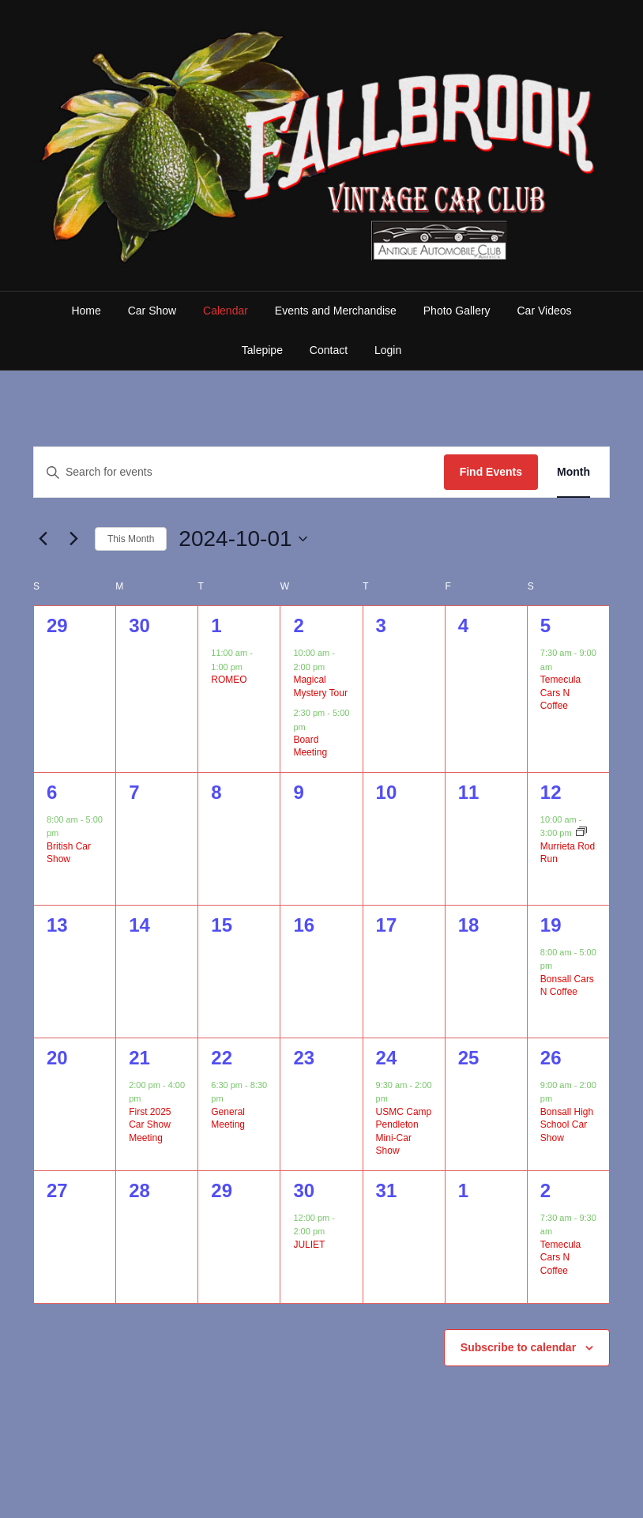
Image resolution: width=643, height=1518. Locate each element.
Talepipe (262, 350)
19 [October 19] (551, 925)
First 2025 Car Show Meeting (150, 1124)
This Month (130, 538)
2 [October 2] (298, 625)
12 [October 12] (551, 792)
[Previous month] (42, 538)
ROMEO (228, 679)
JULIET (309, 1244)
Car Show (152, 310)
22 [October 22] (221, 1057)
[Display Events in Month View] (573, 472)
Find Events (491, 471)
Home (85, 310)
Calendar (225, 310)
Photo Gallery (457, 310)
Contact (329, 350)
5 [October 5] (545, 625)
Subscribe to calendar (518, 1347)
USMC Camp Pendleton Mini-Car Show (404, 1131)
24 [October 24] (386, 1057)
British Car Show (69, 853)
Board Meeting (310, 746)
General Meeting (228, 1118)
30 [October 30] (303, 1190)
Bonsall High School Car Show (566, 1124)
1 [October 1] (216, 625)
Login (387, 350)
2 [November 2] (545, 1190)
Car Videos (544, 310)
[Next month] (73, 538)
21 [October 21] (139, 1057)
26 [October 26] (551, 1057)
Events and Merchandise (336, 310)
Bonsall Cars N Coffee (567, 986)
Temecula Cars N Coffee (560, 692)
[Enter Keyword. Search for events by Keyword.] (239, 472)
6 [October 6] (52, 792)
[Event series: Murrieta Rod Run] (581, 833)
